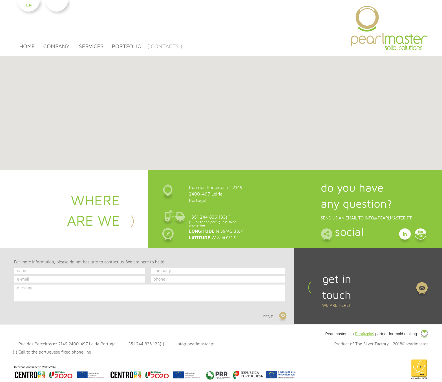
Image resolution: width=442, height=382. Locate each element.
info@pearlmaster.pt (388, 218)
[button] (221, 109)
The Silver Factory (372, 343)
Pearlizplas (364, 334)
